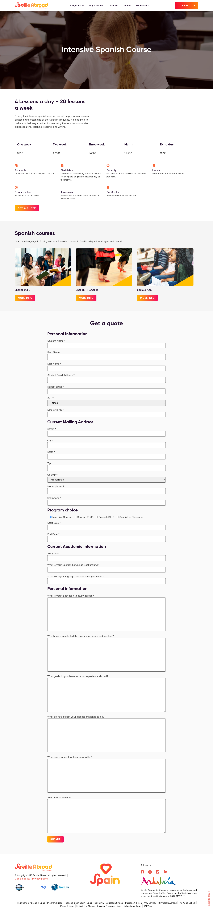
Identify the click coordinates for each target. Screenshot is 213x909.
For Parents (142, 5)
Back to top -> (209, 898)
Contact (127, 5)
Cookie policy (22, 878)
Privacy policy (40, 878)
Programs (77, 5)
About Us (113, 5)
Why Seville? (95, 5)
